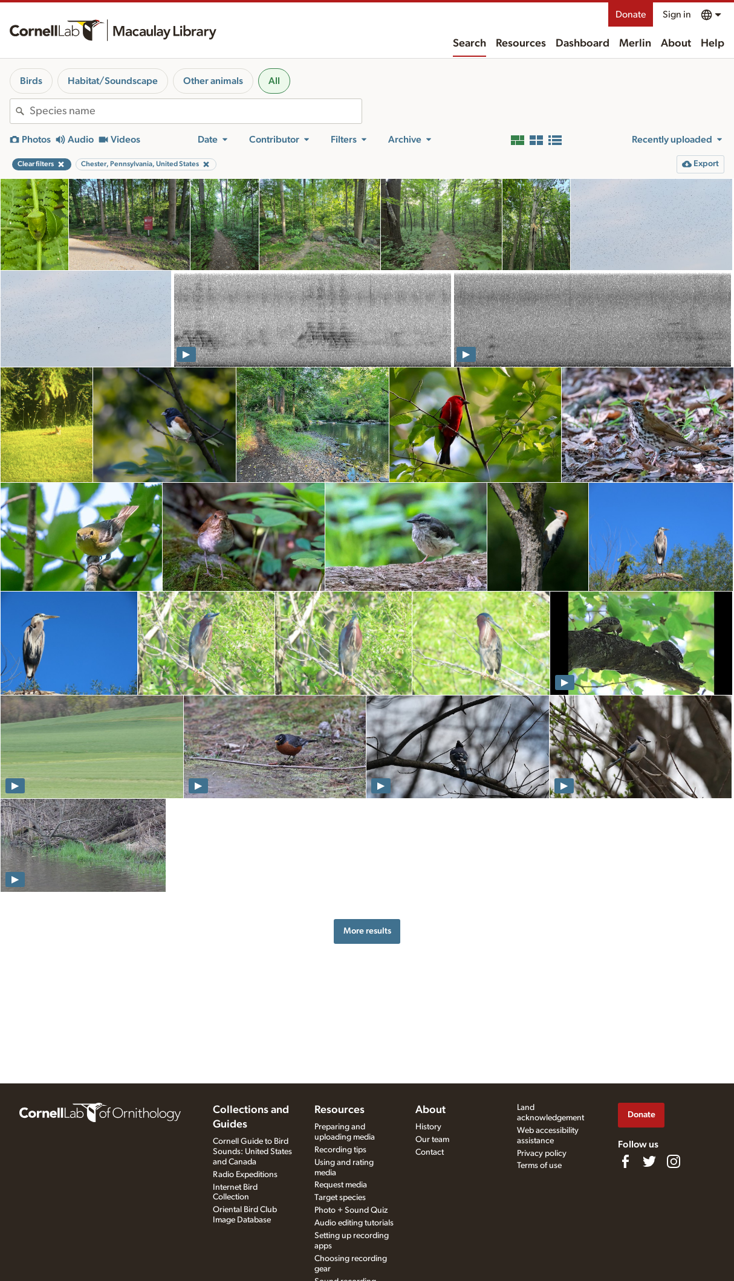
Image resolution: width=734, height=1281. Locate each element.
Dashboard (582, 43)
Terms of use (539, 1165)
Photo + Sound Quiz (351, 1210)
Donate (630, 14)
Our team (432, 1139)
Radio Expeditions (245, 1174)
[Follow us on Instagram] (673, 1161)
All (274, 81)
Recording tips (340, 1150)
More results (367, 930)
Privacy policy (542, 1153)
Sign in (677, 14)
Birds (31, 81)
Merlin (635, 43)
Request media (340, 1185)
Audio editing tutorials (354, 1223)
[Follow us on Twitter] (649, 1161)
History (428, 1127)
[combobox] (196, 111)
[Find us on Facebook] (625, 1161)
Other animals (213, 81)
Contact (429, 1152)
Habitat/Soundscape (113, 81)
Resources (521, 43)
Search (469, 43)
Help (712, 43)
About (676, 43)
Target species (340, 1197)
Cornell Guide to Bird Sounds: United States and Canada (252, 1151)
